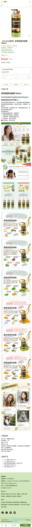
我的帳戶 (3, 496)
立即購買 (25, 525)
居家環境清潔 (4, 504)
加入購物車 (13, 525)
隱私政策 (14, 496)
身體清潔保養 (23, 502)
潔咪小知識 (24, 494)
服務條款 (19, 496)
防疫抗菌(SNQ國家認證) (14, 504)
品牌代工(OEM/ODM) (11, 494)
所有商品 (3, 502)
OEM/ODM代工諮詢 (24, 504)
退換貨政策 (8, 496)
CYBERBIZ (15, 521)
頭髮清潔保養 (16, 502)
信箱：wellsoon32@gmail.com (9, 483)
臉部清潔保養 (9, 502)
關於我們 (3, 494)
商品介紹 (6, 84)
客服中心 (19, 494)
